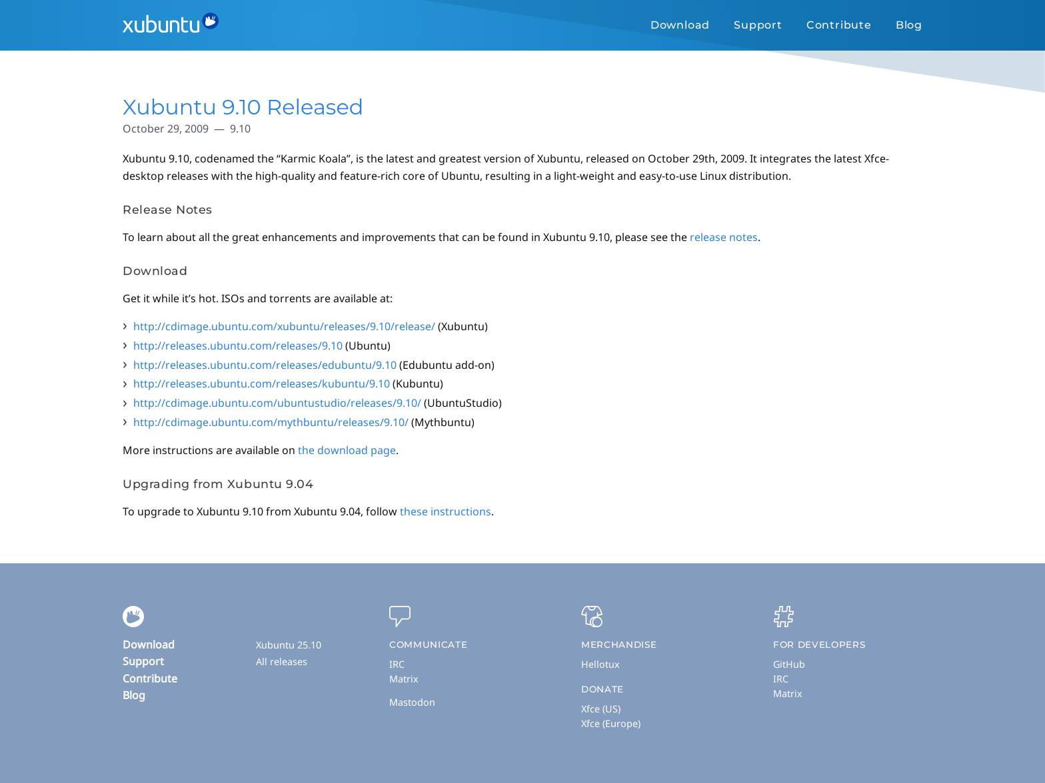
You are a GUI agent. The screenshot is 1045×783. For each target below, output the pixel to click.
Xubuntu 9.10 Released (243, 107)
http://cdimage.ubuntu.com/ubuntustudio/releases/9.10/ (277, 402)
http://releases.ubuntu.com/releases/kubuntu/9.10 (261, 383)
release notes (724, 237)
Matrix (404, 678)
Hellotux (600, 664)
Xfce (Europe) (610, 723)
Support (758, 25)
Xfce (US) (600, 708)
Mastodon (412, 702)
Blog (909, 25)
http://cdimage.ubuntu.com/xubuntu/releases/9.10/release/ (284, 326)
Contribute (839, 25)
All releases (281, 661)
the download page (347, 450)
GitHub (789, 664)
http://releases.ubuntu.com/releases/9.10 (238, 345)
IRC (397, 664)
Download (680, 25)
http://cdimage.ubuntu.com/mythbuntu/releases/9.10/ (271, 422)
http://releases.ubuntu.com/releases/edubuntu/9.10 (265, 365)
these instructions (445, 511)
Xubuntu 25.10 (288, 645)
